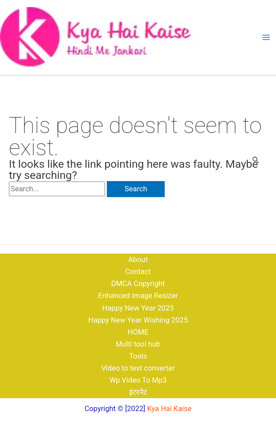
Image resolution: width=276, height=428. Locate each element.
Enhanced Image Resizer (138, 295)
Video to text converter (138, 368)
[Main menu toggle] (266, 38)
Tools (138, 356)
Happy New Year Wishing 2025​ (137, 320)
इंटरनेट (138, 392)
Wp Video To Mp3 (138, 380)
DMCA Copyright (138, 283)
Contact (137, 271)
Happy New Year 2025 (138, 308)
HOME (138, 332)
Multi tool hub (138, 344)
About (138, 259)
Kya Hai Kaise (169, 408)
